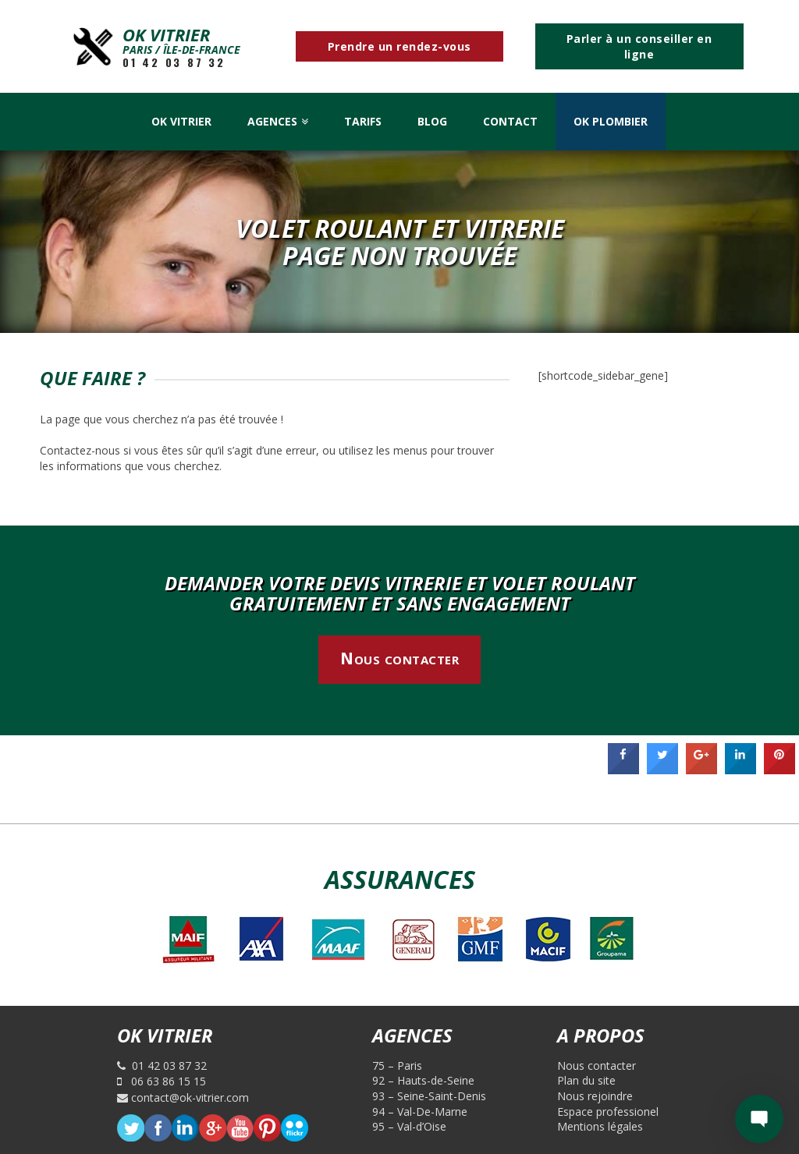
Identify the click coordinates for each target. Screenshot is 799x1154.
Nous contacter (399, 658)
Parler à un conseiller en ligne (639, 46)
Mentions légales (600, 1126)
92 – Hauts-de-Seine (423, 1080)
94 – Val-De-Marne (419, 1111)
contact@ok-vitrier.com (183, 1097)
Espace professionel (608, 1111)
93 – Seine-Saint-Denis (429, 1096)
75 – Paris (397, 1065)
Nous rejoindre (595, 1096)
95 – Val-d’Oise (409, 1126)
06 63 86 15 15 (161, 1081)
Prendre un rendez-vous (399, 46)
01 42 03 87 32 (174, 62)
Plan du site (586, 1080)
